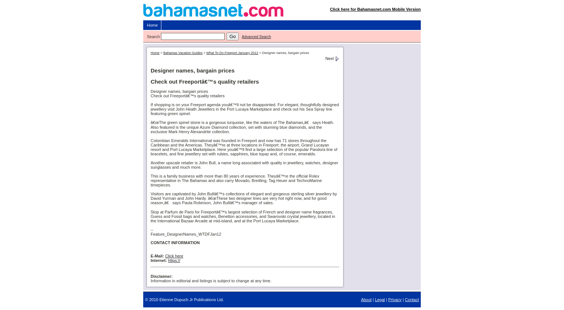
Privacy (395, 299)
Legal (380, 299)
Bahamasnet (282, 12)
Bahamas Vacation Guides (182, 53)
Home (152, 25)
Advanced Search (256, 37)
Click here (174, 256)
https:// (174, 260)
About (366, 299)
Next (332, 58)
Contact (412, 299)
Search (153, 36)
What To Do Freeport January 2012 (232, 53)
